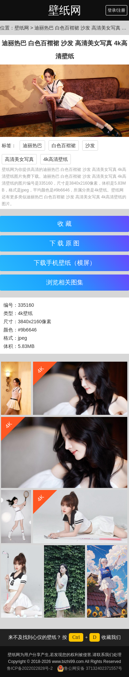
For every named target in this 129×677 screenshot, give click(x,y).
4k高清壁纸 (55, 159)
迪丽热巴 (32, 145)
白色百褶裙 (64, 145)
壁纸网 (64, 10)
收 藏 (64, 223)
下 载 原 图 (64, 243)
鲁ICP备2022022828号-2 (30, 668)
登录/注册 (116, 10)
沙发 (90, 145)
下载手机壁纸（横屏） (65, 262)
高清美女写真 (19, 159)
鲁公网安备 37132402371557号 (89, 668)
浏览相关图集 (64, 282)
